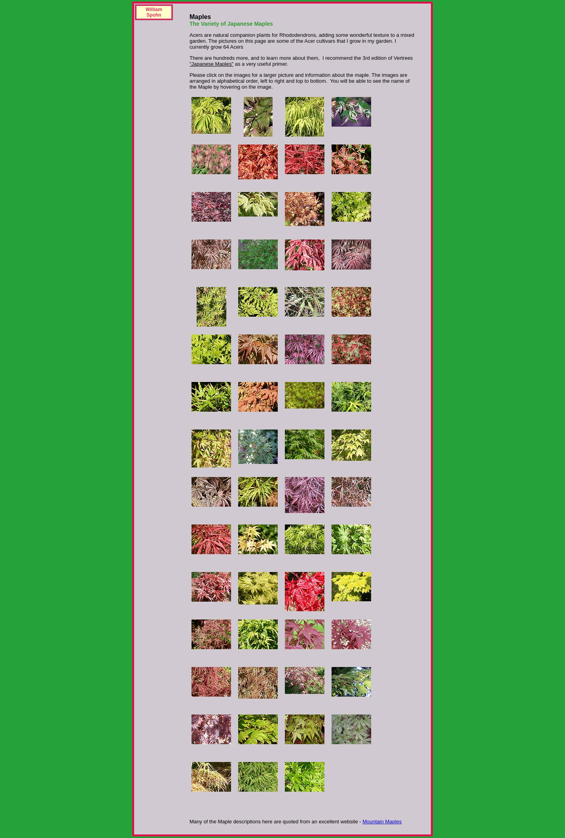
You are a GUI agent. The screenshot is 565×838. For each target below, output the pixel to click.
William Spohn (154, 12)
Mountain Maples (382, 822)
